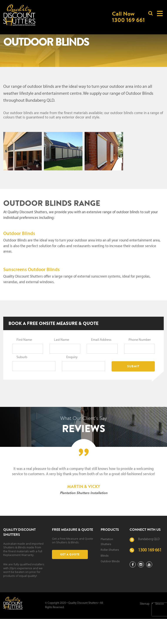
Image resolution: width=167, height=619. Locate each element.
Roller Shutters (110, 549)
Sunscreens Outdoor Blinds (31, 269)
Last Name (61, 340)
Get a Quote (70, 554)
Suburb (22, 357)
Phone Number (140, 340)
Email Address (101, 340)
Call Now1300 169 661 (128, 17)
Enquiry (72, 357)
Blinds (105, 555)
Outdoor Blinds (19, 233)
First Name (24, 340)
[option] (83, 481)
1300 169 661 (150, 550)
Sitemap (144, 603)
